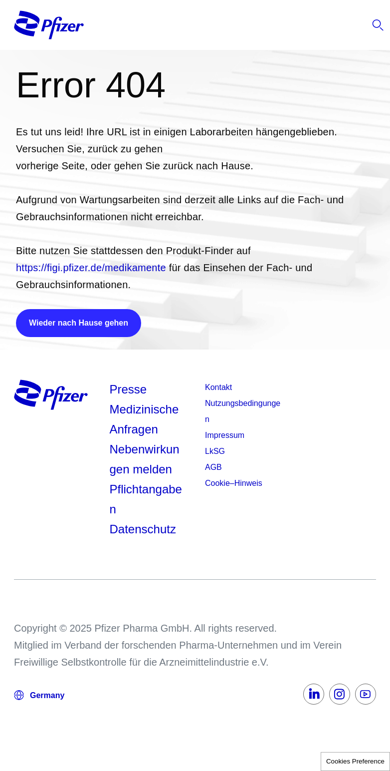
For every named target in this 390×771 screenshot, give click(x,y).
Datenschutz (143, 529)
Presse (128, 389)
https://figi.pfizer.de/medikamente (91, 267)
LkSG (215, 451)
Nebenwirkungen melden (145, 459)
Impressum (224, 435)
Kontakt (218, 387)
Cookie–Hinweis (233, 483)
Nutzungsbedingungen (242, 411)
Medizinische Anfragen (144, 419)
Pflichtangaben (146, 499)
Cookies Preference (355, 761)
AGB (213, 467)
